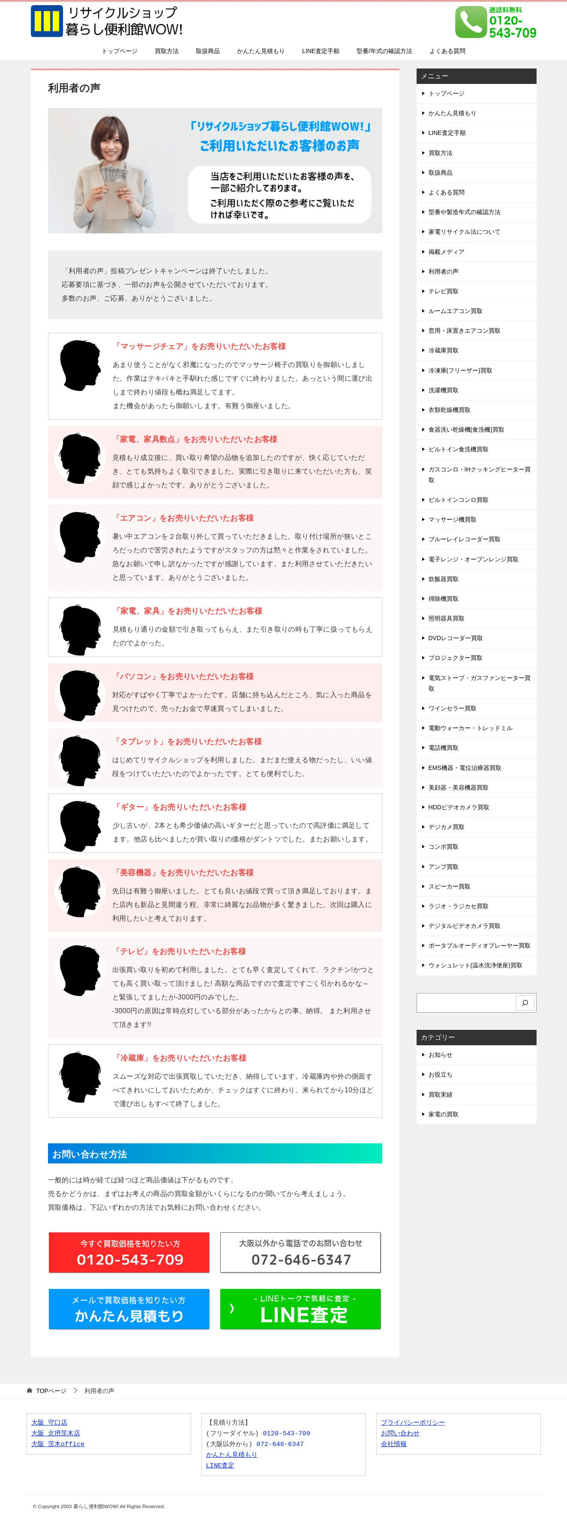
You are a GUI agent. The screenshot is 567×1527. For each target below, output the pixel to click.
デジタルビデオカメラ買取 (465, 925)
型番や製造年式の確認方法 (465, 212)
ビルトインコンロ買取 (459, 499)
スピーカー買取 (450, 886)
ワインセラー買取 (453, 708)
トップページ (120, 51)
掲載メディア (447, 251)
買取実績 (441, 1094)
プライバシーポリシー (413, 1423)
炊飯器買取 (444, 579)
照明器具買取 (447, 618)
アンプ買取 (444, 866)
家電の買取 (444, 1114)
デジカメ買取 (447, 826)
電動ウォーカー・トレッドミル (471, 728)
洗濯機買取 (444, 390)
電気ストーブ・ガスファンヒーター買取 (480, 683)
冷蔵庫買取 (444, 350)
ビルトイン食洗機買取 (459, 449)
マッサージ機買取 (453, 519)
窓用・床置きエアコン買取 (465, 330)
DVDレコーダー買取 (456, 638)
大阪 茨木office (58, 1444)
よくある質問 (447, 51)
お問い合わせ (400, 1433)
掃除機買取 (444, 598)
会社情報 (394, 1444)
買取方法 (167, 51)
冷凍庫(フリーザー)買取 (460, 370)
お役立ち (441, 1074)
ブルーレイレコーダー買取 (465, 539)
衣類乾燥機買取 (450, 409)
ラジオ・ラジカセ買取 (459, 906)
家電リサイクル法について (465, 231)
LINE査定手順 (320, 51)
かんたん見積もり (261, 51)
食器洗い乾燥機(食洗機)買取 (466, 429)
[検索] (525, 1003)
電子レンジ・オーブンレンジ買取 (474, 559)
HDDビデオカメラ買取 (459, 807)
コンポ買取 (444, 846)
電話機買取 (444, 747)
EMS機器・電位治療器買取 (465, 767)
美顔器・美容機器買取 (459, 787)
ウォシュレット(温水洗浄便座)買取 (475, 965)
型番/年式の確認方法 (384, 51)
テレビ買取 (444, 291)
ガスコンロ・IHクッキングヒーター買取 (480, 474)
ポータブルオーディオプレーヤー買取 (480, 945)
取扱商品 (208, 51)
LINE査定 (220, 1465)
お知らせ (441, 1054)
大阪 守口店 (49, 1423)
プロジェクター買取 (456, 657)
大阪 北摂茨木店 (55, 1433)
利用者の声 (444, 271)
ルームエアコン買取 (456, 310)
